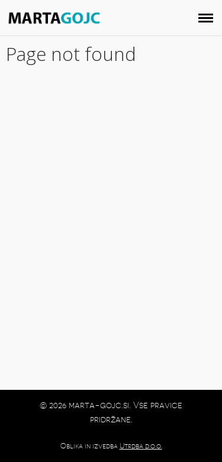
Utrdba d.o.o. (141, 446)
